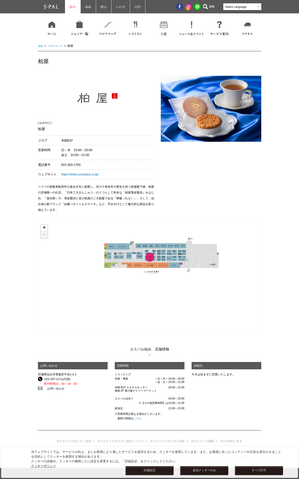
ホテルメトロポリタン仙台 (73, 441)
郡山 (103, 6)
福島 (88, 6)
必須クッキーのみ (204, 470)
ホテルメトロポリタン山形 (167, 441)
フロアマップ (57, 45)
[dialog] (149, 462)
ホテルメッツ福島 (202, 441)
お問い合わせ (53, 388)
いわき (120, 6)
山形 (137, 6)
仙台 (73, 6)
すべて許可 (259, 470)
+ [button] (44, 228)
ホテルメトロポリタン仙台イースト (120, 441)
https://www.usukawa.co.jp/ (80, 174)
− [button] (44, 235)
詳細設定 (149, 470)
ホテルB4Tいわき (231, 441)
